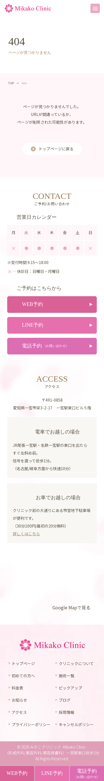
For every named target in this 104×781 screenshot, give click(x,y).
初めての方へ (23, 675)
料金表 (17, 688)
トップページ (23, 663)
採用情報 (66, 712)
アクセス (19, 712)
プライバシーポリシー (31, 724)
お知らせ (19, 700)
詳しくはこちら (26, 533)
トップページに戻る (56, 148)
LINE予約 (52, 773)
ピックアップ (70, 688)
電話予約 (87, 773)
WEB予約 (16, 773)
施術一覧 (66, 675)
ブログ (64, 700)
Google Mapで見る (71, 607)
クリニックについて (76, 663)
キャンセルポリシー (76, 724)
